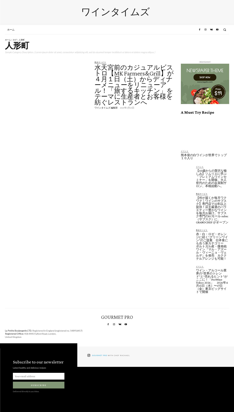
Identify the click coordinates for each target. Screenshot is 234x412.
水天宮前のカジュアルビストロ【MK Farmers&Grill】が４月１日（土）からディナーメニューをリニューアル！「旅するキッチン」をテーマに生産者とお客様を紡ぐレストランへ (134, 85)
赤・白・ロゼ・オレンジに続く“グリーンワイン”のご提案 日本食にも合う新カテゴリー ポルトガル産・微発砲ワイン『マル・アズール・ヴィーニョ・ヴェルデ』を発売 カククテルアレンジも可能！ (212, 246)
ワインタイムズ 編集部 (106, 107)
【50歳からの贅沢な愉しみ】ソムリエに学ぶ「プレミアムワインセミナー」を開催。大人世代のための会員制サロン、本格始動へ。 (211, 178)
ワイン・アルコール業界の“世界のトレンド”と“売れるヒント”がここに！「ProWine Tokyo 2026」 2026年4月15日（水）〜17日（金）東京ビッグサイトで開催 (212, 281)
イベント (185, 151)
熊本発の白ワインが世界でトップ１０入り (204, 156)
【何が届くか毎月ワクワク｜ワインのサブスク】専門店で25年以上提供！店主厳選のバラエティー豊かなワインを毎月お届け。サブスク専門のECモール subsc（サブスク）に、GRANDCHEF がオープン (212, 210)
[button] (224, 29)
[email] (38, 376)
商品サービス (100, 62)
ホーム (8, 40)
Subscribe (38, 385)
